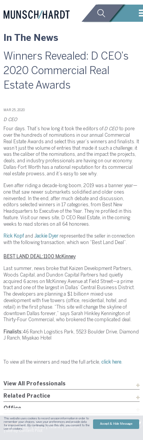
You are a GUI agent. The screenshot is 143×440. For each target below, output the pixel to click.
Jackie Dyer (46, 236)
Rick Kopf (13, 236)
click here (111, 362)
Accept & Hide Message (116, 423)
